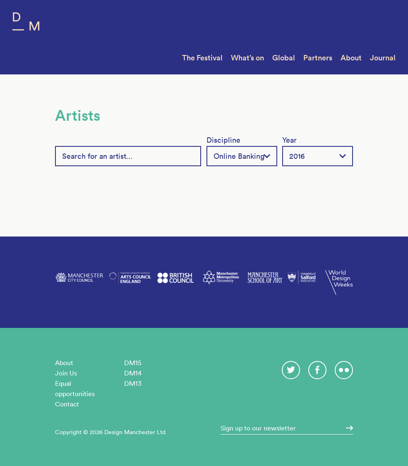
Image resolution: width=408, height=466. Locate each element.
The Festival (202, 57)
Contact (67, 404)
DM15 (133, 362)
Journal (383, 57)
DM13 (133, 383)
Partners (317, 57)
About (351, 57)
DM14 (133, 373)
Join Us (66, 373)
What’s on (247, 57)
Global (283, 57)
